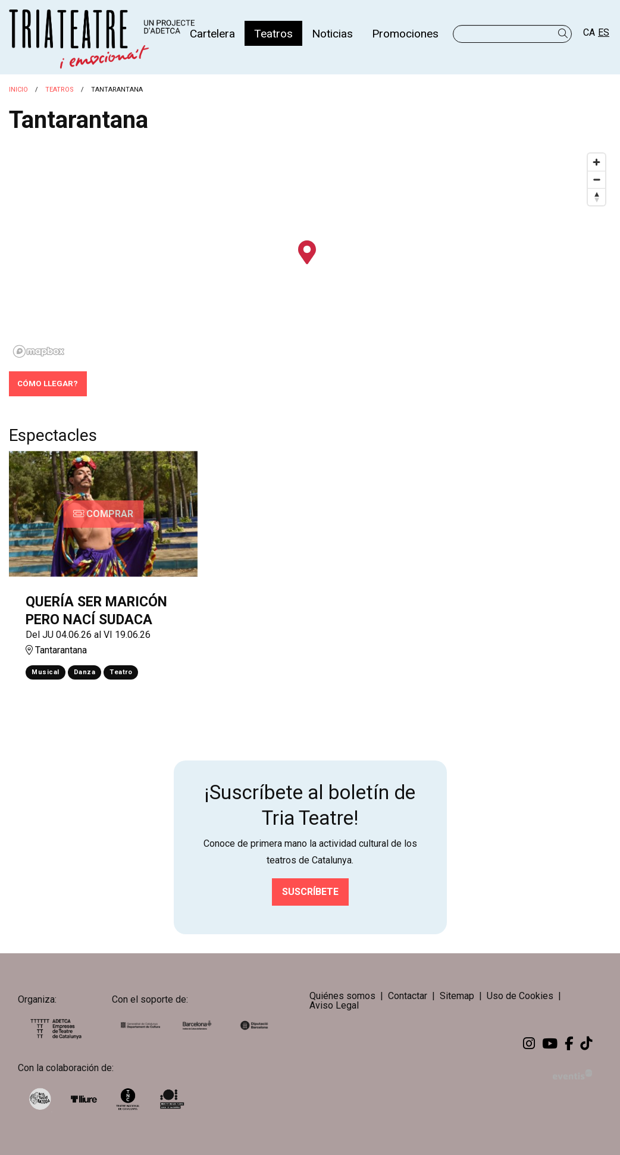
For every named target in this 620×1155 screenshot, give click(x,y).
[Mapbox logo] (38, 351)
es (603, 32)
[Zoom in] (596, 162)
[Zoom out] (596, 179)
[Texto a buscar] (512, 34)
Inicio (18, 89)
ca (589, 32)
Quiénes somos (342, 995)
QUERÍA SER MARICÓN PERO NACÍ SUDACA (96, 611)
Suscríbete (310, 891)
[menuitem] (212, 33)
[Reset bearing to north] (596, 196)
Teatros (59, 89)
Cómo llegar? (47, 383)
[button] (565, 33)
